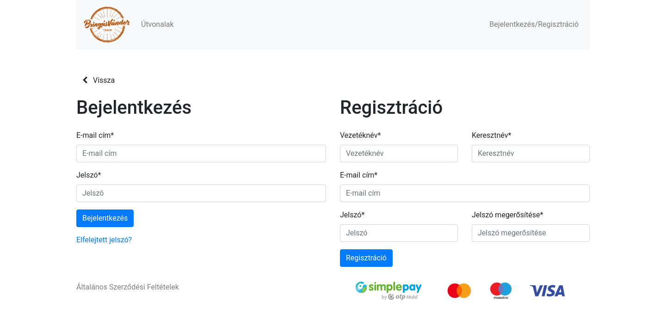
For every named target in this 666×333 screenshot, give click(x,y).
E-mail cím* (95, 135)
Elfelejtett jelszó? (104, 239)
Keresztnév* (491, 135)
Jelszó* (88, 175)
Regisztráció (366, 257)
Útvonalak (157, 24)
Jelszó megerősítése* (507, 214)
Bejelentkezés (105, 218)
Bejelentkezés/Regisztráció (534, 24)
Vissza (98, 80)
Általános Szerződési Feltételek (127, 287)
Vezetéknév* (360, 135)
